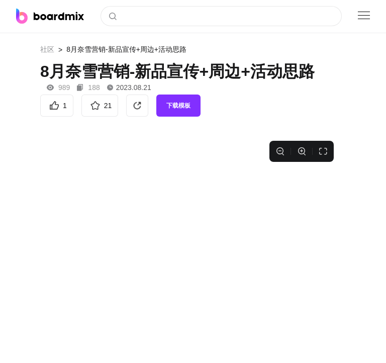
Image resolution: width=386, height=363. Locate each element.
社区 (47, 49)
